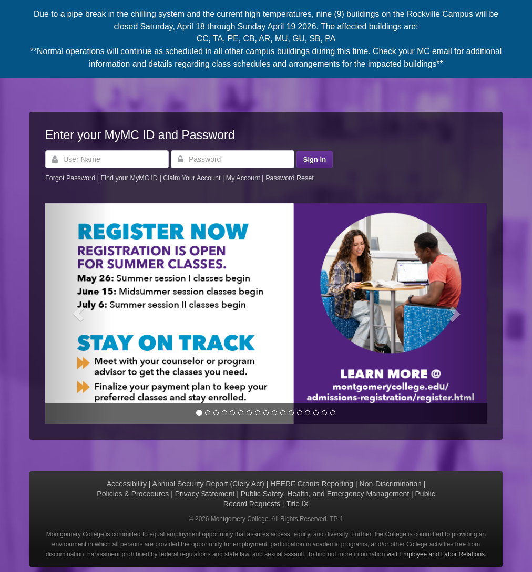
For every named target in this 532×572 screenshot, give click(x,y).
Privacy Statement (205, 494)
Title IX (297, 504)
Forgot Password (70, 178)
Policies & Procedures (133, 494)
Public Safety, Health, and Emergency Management (325, 494)
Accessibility (127, 484)
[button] (78, 313)
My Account (244, 178)
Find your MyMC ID (128, 178)
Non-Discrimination (391, 484)
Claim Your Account (192, 178)
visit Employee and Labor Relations (436, 554)
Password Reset (289, 178)
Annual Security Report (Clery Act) (208, 484)
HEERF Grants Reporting (311, 484)
